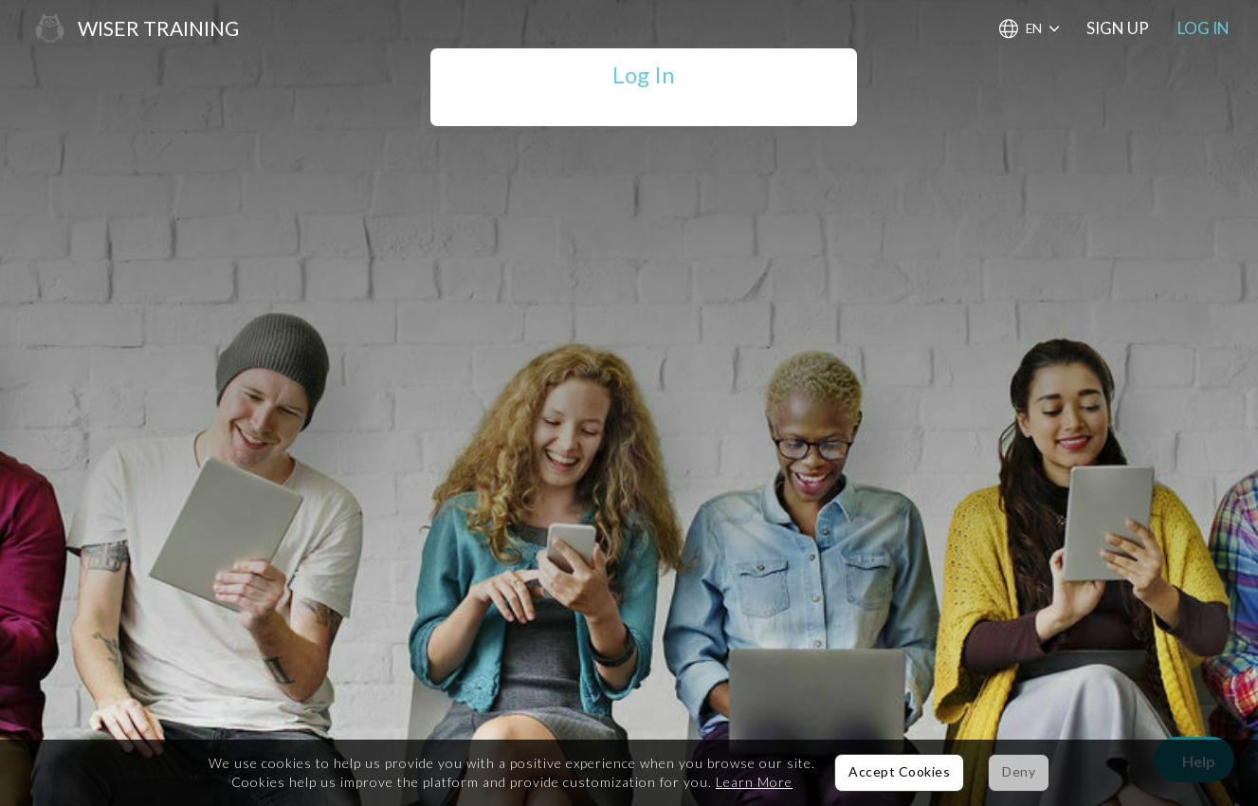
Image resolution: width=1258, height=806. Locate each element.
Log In (1203, 28)
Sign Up (1117, 28)
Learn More (754, 782)
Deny (1018, 771)
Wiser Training (158, 28)
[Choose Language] (1029, 28)
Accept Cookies (899, 771)
